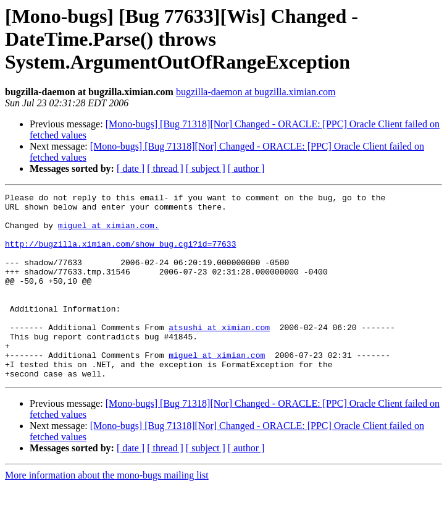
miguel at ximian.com (217, 388)
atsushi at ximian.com (219, 354)
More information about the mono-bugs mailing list (107, 512)
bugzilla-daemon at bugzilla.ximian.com (256, 92)
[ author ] (246, 168)
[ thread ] (165, 168)
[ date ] (130, 168)
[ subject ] (205, 168)
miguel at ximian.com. (108, 232)
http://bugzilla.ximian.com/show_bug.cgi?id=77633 (120, 254)
